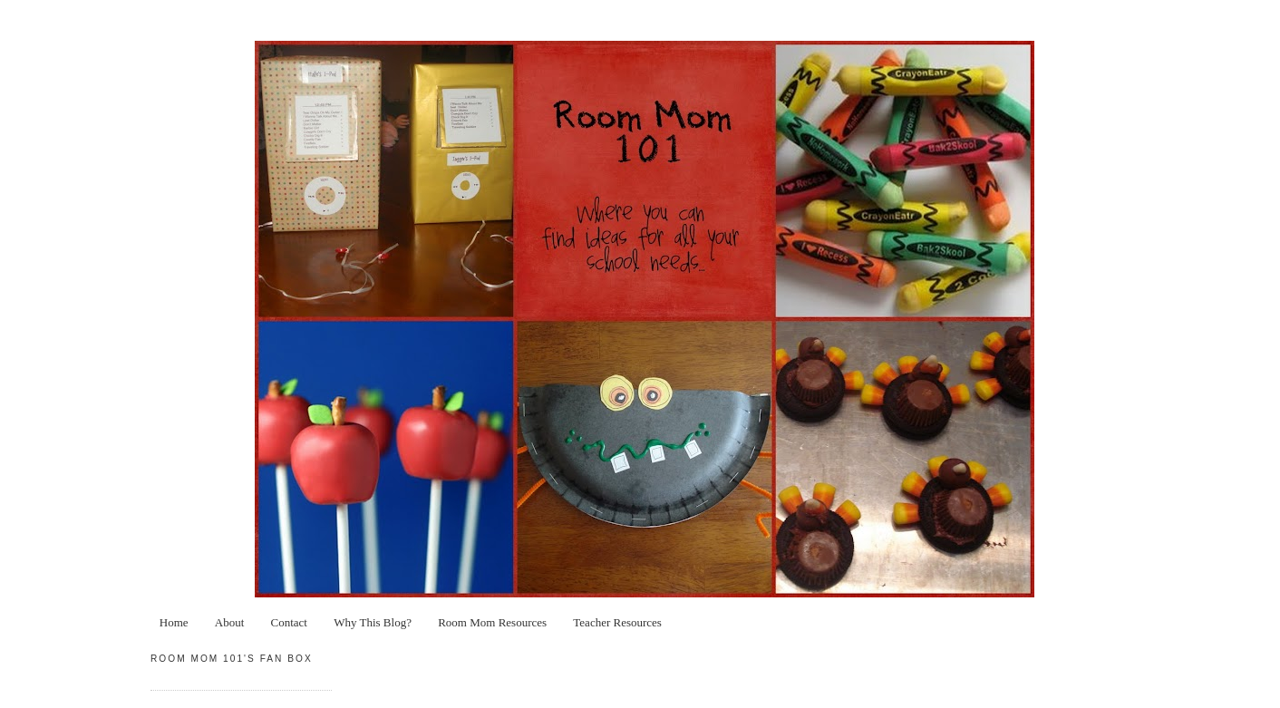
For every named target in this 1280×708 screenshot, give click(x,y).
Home (174, 622)
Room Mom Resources (492, 622)
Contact (289, 622)
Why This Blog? (373, 622)
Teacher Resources (617, 622)
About (230, 622)
